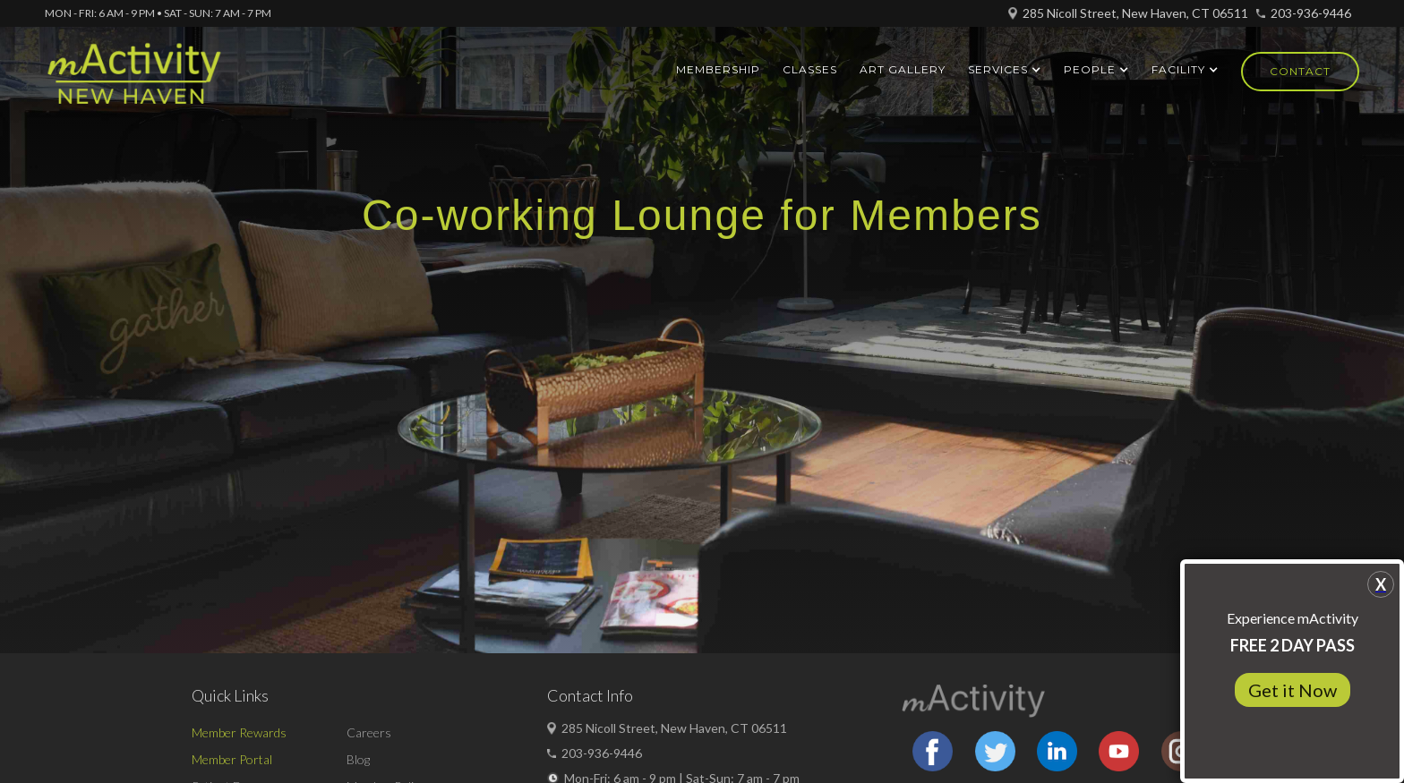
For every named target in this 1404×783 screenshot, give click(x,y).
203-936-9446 (1311, 13)
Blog (358, 759)
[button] (1004, 70)
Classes (810, 69)
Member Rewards (239, 732)
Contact (1300, 71)
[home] (134, 81)
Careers (369, 732)
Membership (718, 69)
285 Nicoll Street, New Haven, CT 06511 (1135, 13)
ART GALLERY (903, 69)
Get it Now (1292, 690)
